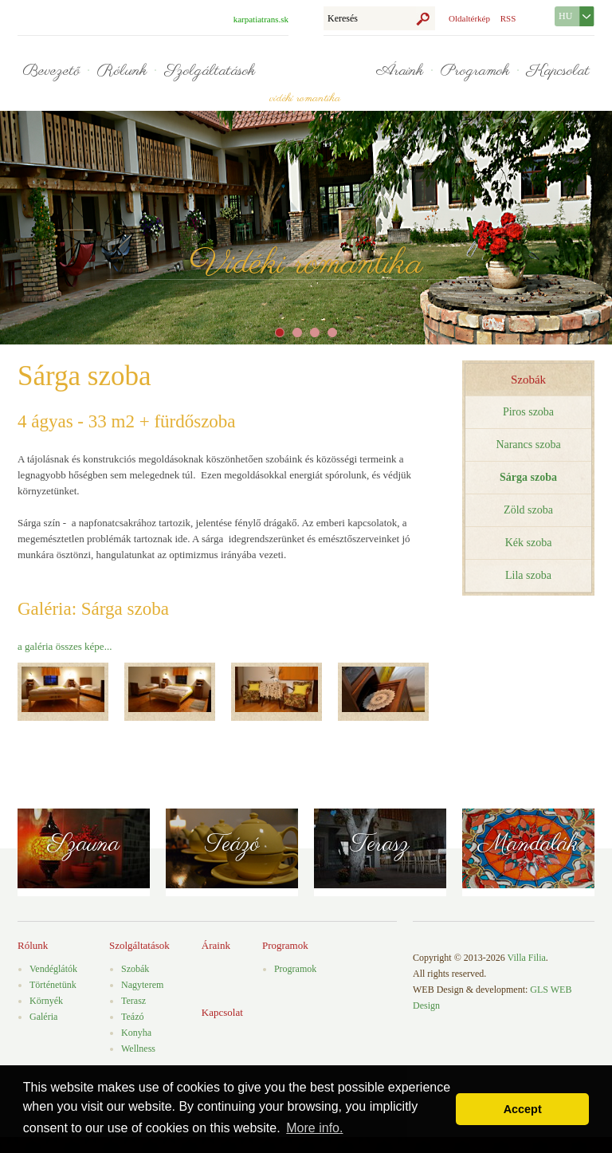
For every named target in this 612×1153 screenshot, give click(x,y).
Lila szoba (528, 575)
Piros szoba (528, 412)
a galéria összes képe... (65, 646)
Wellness (138, 1048)
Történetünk (52, 984)
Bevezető (51, 71)
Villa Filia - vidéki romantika (304, 63)
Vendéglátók (53, 968)
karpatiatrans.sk (260, 19)
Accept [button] (523, 1109)
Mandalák (528, 844)
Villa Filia (527, 957)
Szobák (528, 379)
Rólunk (122, 71)
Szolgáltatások (209, 71)
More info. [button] (314, 1128)
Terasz (380, 844)
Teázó (232, 844)
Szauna (84, 844)
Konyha (136, 1032)
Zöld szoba (528, 510)
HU (565, 16)
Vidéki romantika (306, 264)
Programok (475, 71)
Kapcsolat (558, 71)
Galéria (43, 1016)
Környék (46, 1000)
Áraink (399, 71)
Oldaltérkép (469, 18)
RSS (508, 18)
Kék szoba (528, 543)
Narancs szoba (528, 445)
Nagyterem (142, 984)
